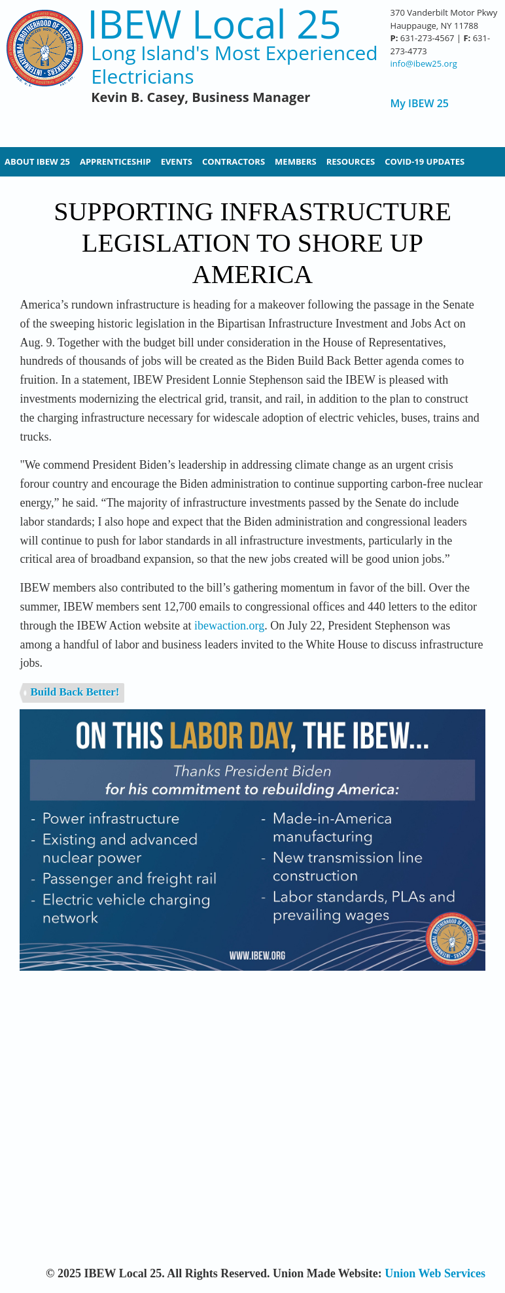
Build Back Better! (74, 692)
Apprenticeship (115, 161)
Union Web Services (435, 1273)
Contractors (233, 161)
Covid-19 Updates (424, 161)
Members (296, 161)
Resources (350, 161)
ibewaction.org (229, 625)
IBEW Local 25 (214, 24)
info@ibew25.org (424, 63)
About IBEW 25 (37, 161)
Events (176, 161)
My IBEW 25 (420, 104)
